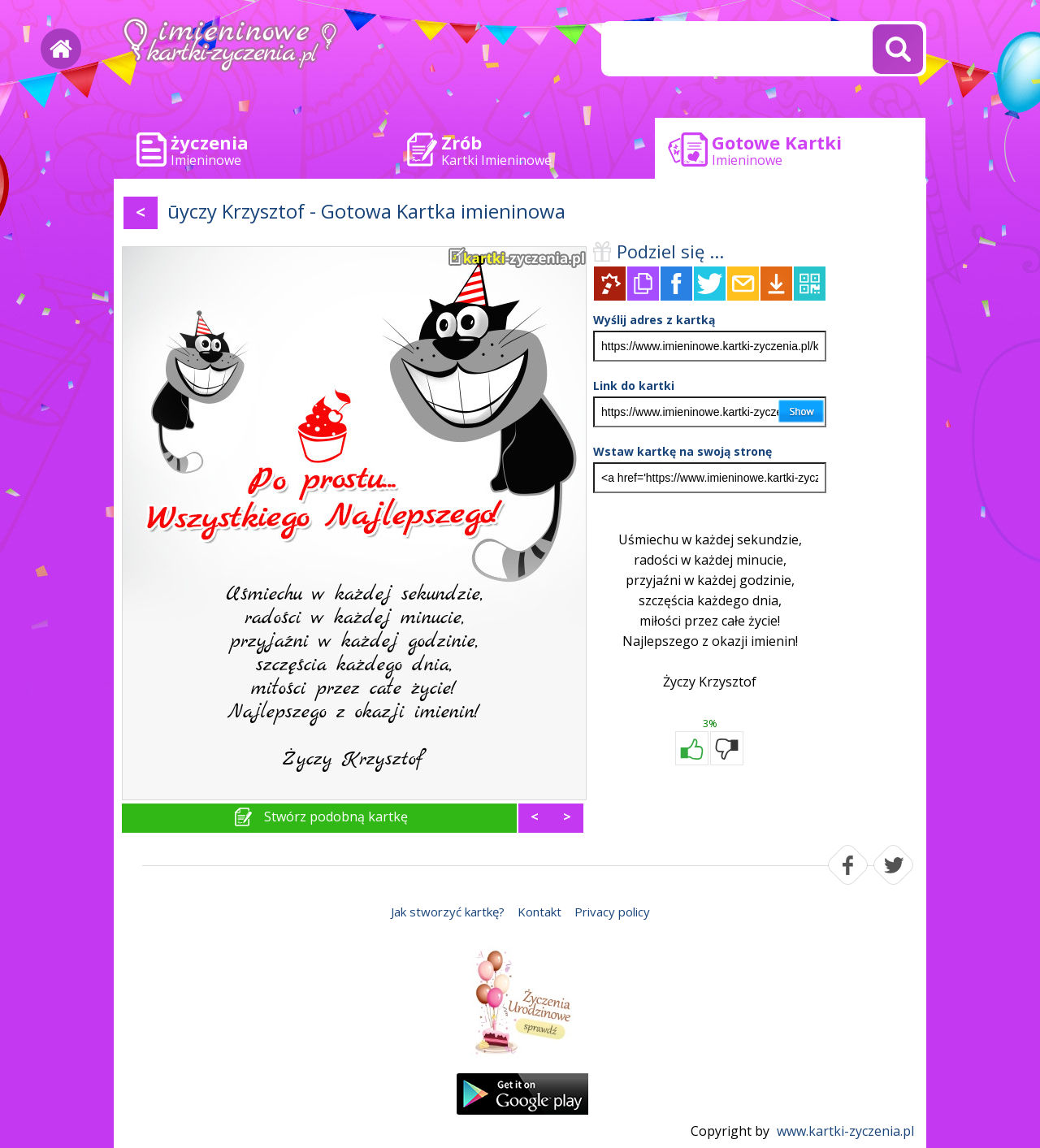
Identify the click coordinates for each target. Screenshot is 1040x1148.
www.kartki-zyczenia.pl (845, 1131)
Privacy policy (612, 911)
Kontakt (539, 911)
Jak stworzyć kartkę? (448, 911)
